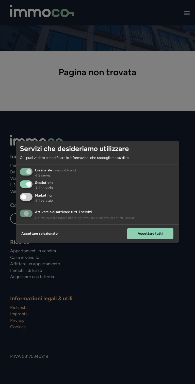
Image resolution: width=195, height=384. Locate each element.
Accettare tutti (150, 233)
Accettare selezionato (39, 233)
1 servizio (44, 188)
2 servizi (43, 175)
